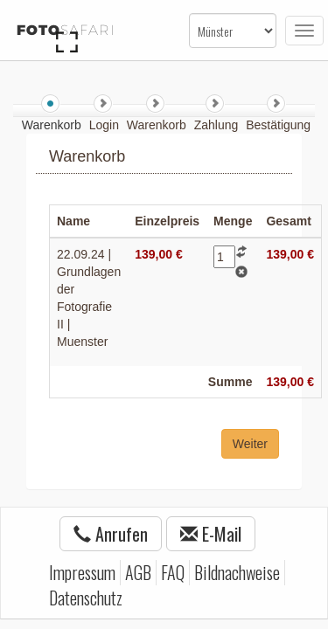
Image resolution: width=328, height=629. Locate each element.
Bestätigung (278, 125)
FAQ (173, 572)
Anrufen (110, 534)
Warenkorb (158, 125)
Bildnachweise (237, 572)
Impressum (82, 572)
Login (105, 125)
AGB (138, 572)
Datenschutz (85, 597)
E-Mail (210, 534)
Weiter (250, 444)
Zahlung (217, 125)
